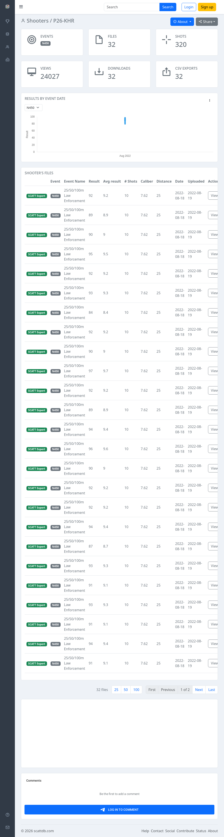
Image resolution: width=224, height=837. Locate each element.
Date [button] (179, 181)
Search (167, 7)
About (213, 830)
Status (201, 830)
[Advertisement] (119, 733)
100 (136, 689)
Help (145, 830)
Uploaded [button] (196, 181)
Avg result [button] (112, 181)
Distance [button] (164, 181)
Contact (157, 830)
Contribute (185, 830)
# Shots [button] (130, 181)
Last (211, 689)
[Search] (132, 7)
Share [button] (205, 21)
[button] (209, 101)
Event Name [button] (74, 181)
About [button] (181, 21)
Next (199, 689)
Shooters (37, 20)
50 (126, 689)
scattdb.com (44, 830)
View (215, 195)
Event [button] (55, 181)
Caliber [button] (147, 181)
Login (189, 7)
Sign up (207, 7)
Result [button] (94, 181)
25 (116, 689)
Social (170, 830)
